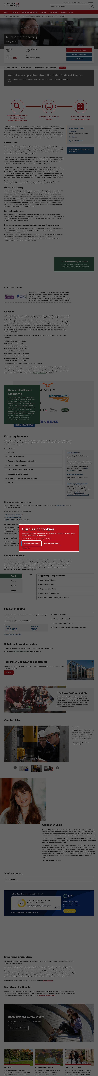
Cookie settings (26, 548)
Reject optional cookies (51, 543)
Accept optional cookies (31, 543)
